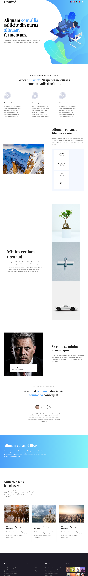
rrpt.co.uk (15, 572)
